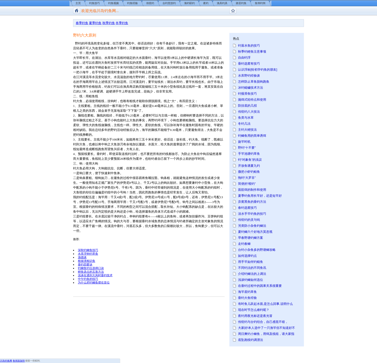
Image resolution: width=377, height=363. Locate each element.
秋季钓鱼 (108, 23)
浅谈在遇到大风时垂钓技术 (95, 275)
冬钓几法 (244, 123)
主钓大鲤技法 (247, 129)
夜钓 (205, 3)
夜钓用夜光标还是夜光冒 (255, 316)
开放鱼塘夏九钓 (249, 165)
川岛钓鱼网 (6, 360)
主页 (78, 3)
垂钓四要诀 (85, 264)
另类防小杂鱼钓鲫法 (252, 226)
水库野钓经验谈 (249, 75)
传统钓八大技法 (249, 111)
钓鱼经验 (132, 3)
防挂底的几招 (247, 105)
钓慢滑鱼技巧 (247, 93)
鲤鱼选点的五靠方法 (91, 271)
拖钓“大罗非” (247, 177)
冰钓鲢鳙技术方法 (250, 87)
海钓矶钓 (189, 3)
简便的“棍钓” (247, 183)
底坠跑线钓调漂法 (250, 340)
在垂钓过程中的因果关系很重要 (260, 286)
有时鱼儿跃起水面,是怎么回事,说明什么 (265, 304)
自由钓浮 (244, 57)
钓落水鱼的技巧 (249, 45)
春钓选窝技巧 (247, 207)
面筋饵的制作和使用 (252, 189)
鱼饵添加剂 (19, 360)
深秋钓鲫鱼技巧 (88, 250)
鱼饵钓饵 (260, 3)
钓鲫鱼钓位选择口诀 (91, 268)
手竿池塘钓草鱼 (249, 153)
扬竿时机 (244, 141)
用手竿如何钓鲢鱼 (250, 262)
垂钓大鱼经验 (247, 298)
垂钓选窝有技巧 (249, 63)
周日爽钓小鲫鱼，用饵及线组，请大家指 (266, 334)
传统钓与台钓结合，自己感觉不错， (263, 322)
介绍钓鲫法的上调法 (252, 274)
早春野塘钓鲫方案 (250, 238)
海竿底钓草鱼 (247, 292)
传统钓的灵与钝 (249, 219)
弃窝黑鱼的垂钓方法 (252, 201)
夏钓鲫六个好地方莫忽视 (255, 232)
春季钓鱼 (82, 23)
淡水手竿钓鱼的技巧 (252, 213)
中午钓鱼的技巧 (88, 278)
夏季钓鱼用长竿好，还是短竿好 (260, 195)
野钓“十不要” (247, 147)
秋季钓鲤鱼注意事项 (252, 51)
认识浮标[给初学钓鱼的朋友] (257, 69)
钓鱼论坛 (232, 10)
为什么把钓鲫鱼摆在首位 (94, 282)
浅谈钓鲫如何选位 (250, 280)
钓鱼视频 (113, 3)
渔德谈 (82, 257)
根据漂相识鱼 (86, 260)
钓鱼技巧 (94, 3)
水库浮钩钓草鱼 (88, 253)
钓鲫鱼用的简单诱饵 (252, 135)
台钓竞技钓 (169, 3)
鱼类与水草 (246, 117)
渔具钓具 (222, 3)
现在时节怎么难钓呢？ (253, 310)
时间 (201, 158)
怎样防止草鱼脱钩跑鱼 (253, 81)
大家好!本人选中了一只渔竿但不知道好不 (266, 328)
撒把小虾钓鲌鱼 (249, 171)
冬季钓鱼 (122, 23)
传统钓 (150, 3)
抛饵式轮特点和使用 (252, 99)
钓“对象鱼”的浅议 (250, 159)
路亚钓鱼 (241, 3)
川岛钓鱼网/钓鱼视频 (76, 10)
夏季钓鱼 (95, 23)
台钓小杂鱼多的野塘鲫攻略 (257, 250)
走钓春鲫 (244, 244)
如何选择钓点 (247, 256)
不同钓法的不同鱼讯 (252, 268)
